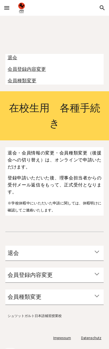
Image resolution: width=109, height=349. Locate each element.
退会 (12, 57)
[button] (7, 7)
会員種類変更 (22, 80)
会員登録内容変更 (27, 69)
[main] (54, 116)
